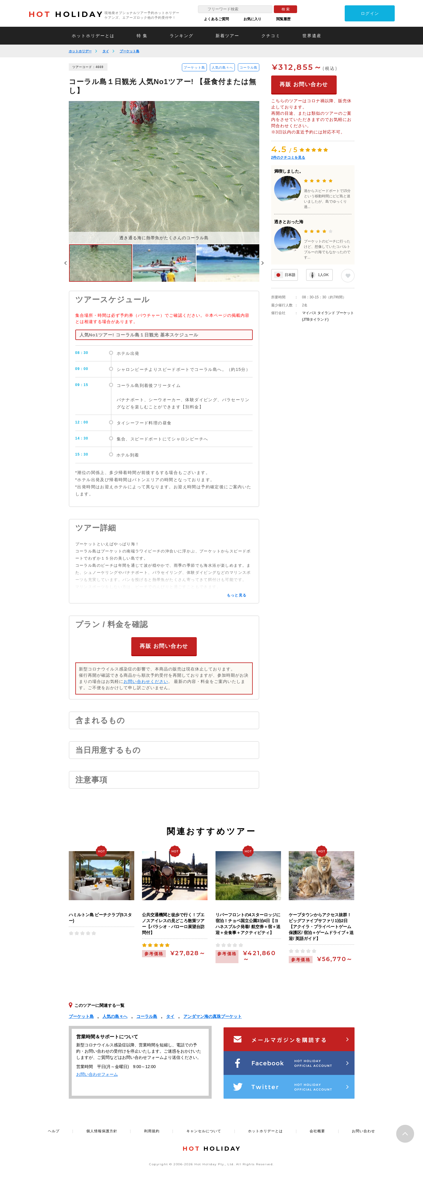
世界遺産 (311, 35)
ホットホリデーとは (93, 35)
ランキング (181, 35)
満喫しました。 (288, 171)
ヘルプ (54, 1131)
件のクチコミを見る (288, 157)
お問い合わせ (363, 1131)
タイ (105, 51)
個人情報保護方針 (101, 1131)
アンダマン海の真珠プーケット (212, 1016)
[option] (164, 172)
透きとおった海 (288, 221)
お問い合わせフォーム (97, 1074)
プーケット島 (129, 51)
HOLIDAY (66, 14)
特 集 (142, 35)
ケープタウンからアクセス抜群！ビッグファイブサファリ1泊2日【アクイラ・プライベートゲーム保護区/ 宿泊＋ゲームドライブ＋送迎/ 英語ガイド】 (321, 926)
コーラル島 (248, 67)
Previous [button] (65, 263)
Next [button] (262, 263)
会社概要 (317, 1131)
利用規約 (152, 1131)
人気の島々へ (222, 67)
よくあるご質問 (216, 19)
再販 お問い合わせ (164, 646)
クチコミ (270, 35)
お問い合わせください (146, 681)
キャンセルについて (203, 1131)
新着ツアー (227, 35)
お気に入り (252, 19)
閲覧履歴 (283, 19)
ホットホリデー (80, 51)
